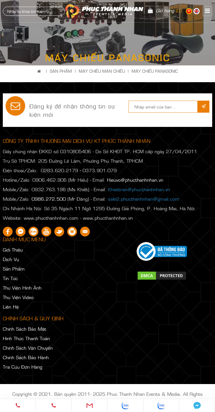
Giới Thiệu (13, 250)
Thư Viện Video (18, 297)
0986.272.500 (49, 199)
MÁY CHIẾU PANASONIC (155, 71)
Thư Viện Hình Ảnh (22, 288)
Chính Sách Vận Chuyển (28, 348)
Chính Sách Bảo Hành (26, 357)
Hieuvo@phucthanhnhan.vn (135, 180)
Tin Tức (10, 278)
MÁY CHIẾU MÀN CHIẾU (102, 71)
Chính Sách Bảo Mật (24, 329)
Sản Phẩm (61, 71)
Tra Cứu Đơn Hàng (22, 367)
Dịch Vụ (11, 259)
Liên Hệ (11, 307)
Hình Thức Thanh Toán (26, 338)
